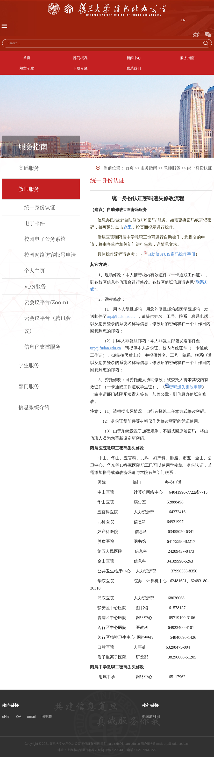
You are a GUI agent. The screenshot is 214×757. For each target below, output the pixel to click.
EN (183, 20)
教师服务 (172, 168)
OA (18, 716)
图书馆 (46, 716)
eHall (6, 716)
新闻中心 (133, 58)
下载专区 (80, 68)
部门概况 (80, 58)
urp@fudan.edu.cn (122, 316)
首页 (26, 58)
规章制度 (26, 68)
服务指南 (187, 58)
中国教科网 (151, 716)
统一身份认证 (199, 168)
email (31, 716)
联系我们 (133, 68)
